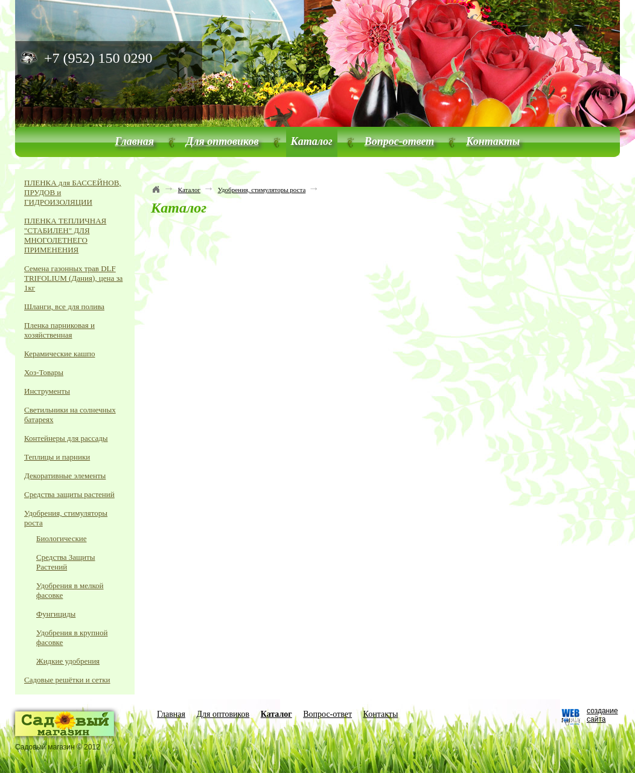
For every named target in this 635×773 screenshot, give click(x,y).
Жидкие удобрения (68, 661)
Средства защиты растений (69, 494)
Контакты (493, 141)
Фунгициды (55, 613)
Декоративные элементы (65, 475)
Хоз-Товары (43, 372)
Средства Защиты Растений (65, 562)
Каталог (312, 141)
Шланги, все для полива (64, 306)
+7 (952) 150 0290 (98, 58)
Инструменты (47, 391)
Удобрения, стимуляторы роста (262, 189)
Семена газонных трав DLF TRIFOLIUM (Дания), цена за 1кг (73, 278)
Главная (134, 141)
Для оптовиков (222, 141)
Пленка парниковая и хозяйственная (59, 330)
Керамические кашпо (59, 353)
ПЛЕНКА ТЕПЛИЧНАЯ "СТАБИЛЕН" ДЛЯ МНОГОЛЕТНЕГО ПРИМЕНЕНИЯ (65, 235)
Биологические (61, 538)
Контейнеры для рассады (66, 438)
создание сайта (602, 715)
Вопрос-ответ (400, 141)
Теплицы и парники (57, 456)
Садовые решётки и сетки (67, 679)
